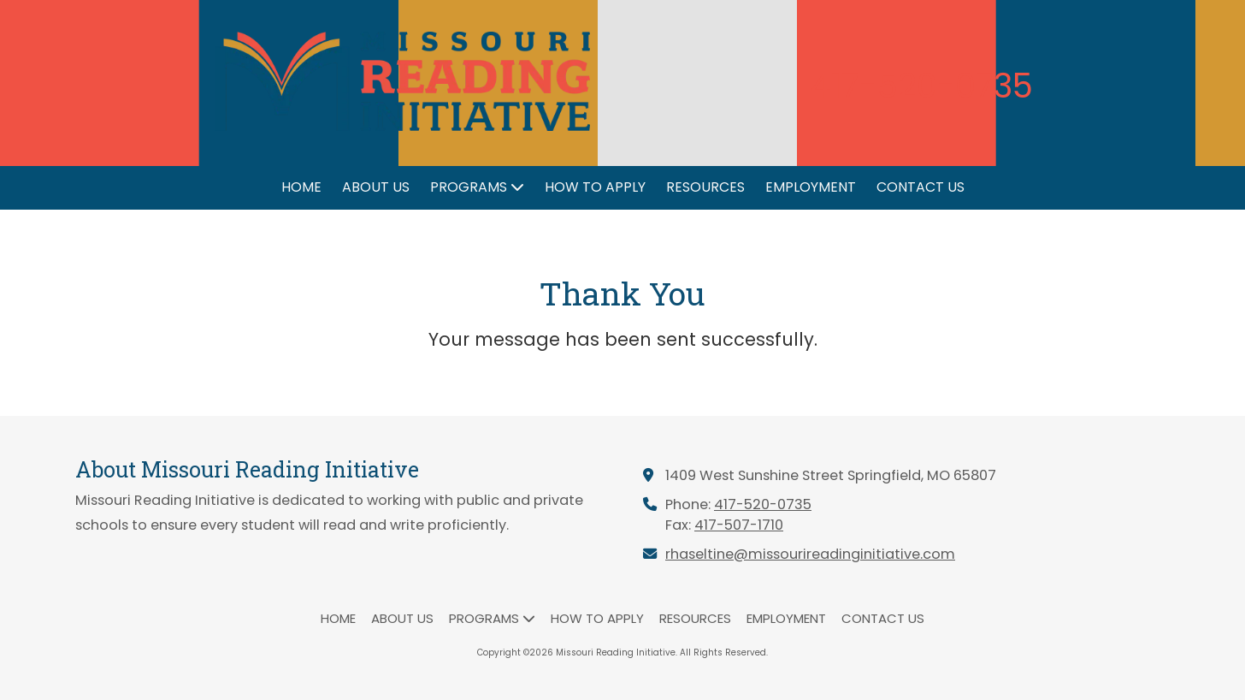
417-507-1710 (738, 525)
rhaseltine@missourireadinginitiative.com (810, 554)
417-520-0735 (762, 504)
